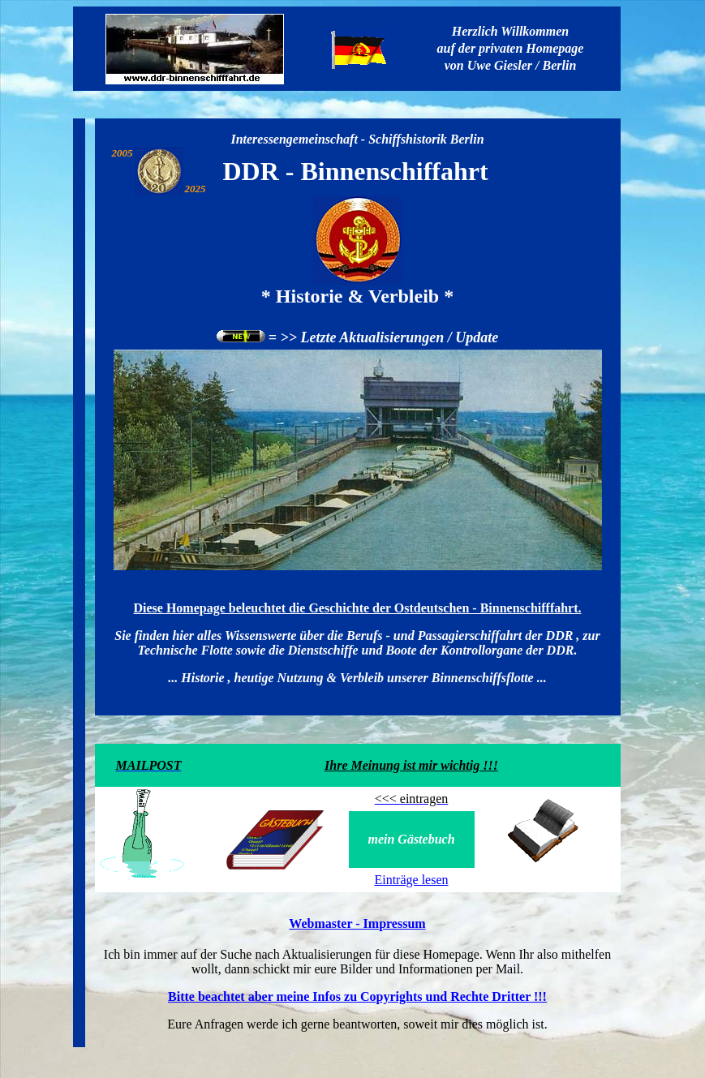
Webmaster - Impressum (357, 923)
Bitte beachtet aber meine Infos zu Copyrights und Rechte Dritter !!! (357, 996)
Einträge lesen (411, 880)
